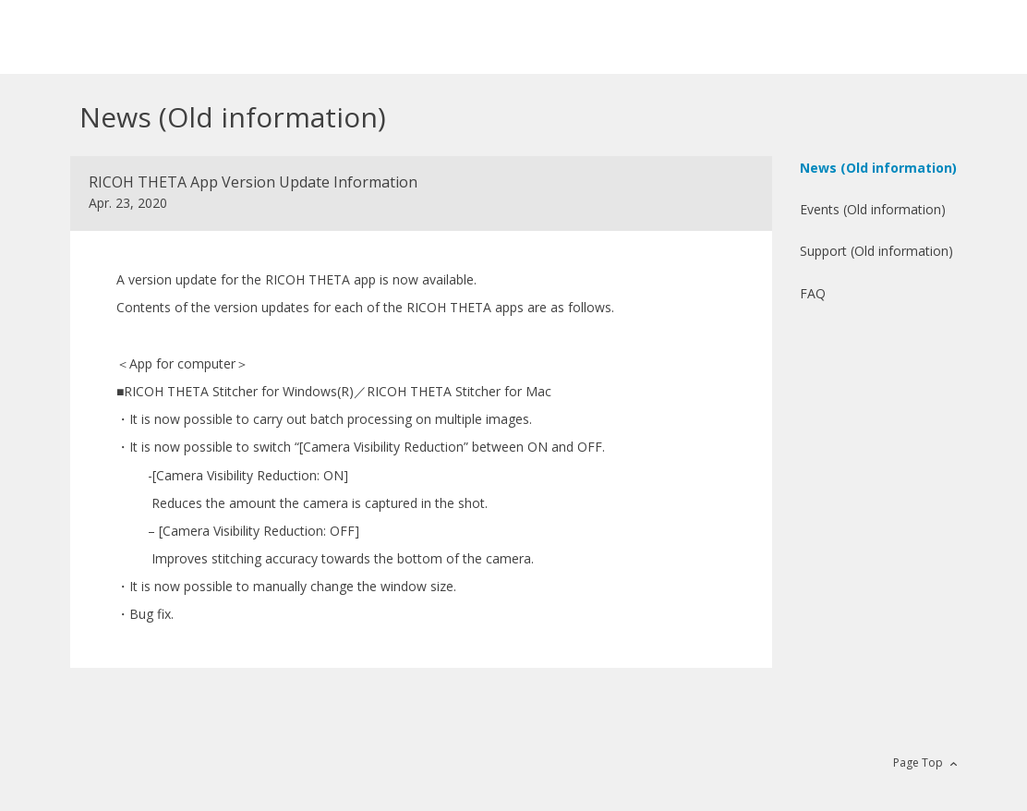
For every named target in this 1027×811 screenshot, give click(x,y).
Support (876, 250)
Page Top (918, 762)
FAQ (813, 293)
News (878, 167)
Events (873, 209)
